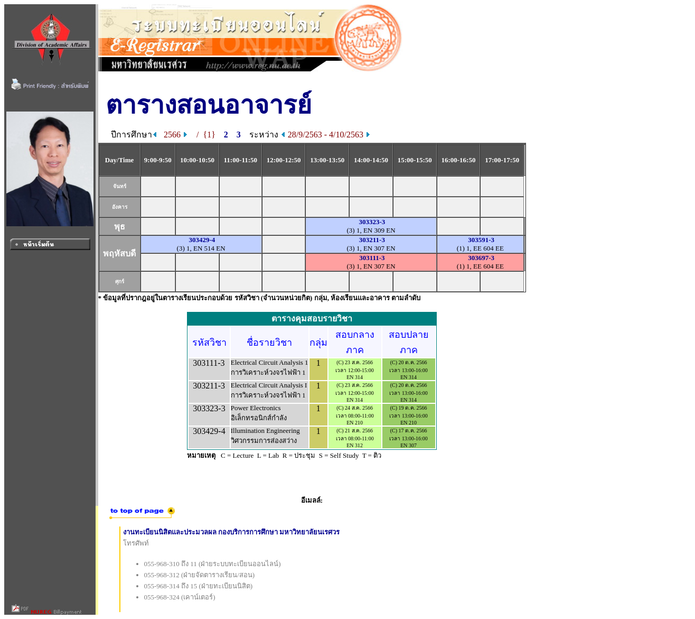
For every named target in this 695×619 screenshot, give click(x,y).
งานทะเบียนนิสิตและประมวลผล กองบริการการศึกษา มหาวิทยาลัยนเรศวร (231, 532)
